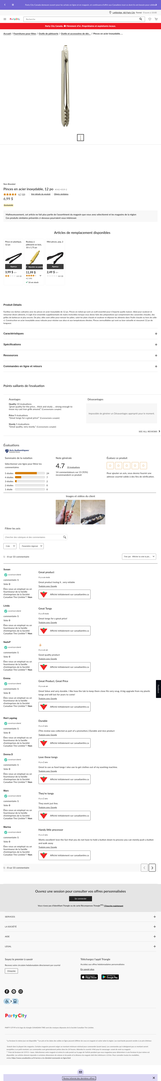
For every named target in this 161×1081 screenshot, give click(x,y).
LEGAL (80, 946)
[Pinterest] (13, 991)
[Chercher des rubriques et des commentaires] (35, 537)
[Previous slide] (4, 5)
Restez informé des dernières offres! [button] (79, 1078)
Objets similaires (61, 194)
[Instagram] (20, 991)
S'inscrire (11, 971)
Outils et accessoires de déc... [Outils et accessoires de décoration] (76, 33)
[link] (15, 194)
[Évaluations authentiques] (17, 451)
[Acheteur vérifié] (13, 575)
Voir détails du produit (40, 194)
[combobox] (142, 556)
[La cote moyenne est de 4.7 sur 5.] (12, 194)
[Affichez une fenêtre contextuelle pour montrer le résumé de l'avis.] (41, 276)
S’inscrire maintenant (113, 905)
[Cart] (156, 19)
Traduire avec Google (48, 586)
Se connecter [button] (81, 899)
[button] (141, 19)
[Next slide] (156, 5)
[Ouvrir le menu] (4, 19)
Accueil (7, 33)
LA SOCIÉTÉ (80, 926)
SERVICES (80, 916)
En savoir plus (87, 969)
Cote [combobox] (11, 546)
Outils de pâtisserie (48, 33)
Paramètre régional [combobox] (32, 546)
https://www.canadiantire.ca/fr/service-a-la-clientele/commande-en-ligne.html (41, 1058)
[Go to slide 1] (80, 137)
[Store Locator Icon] (110, 12)
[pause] (12, 5)
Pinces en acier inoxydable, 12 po (28, 189)
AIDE (80, 936)
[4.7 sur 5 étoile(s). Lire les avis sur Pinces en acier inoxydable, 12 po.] (73, 465)
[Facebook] (7, 991)
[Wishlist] (149, 19)
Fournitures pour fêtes (24, 33)
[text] (13, 276)
